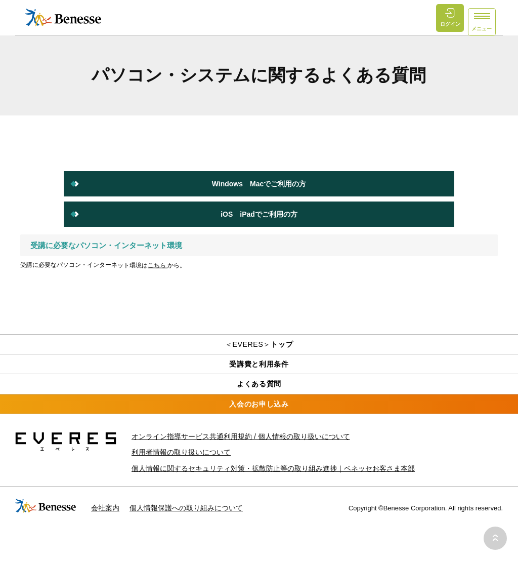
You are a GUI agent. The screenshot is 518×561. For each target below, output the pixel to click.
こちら (157, 265)
